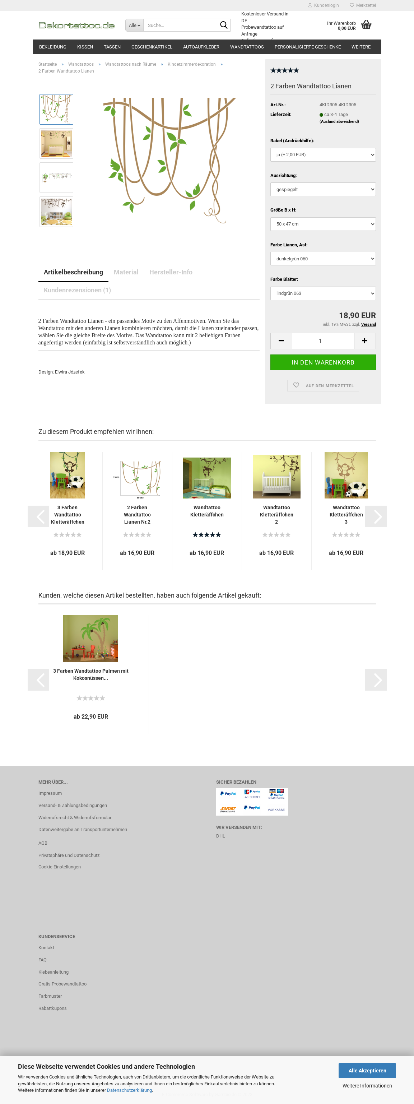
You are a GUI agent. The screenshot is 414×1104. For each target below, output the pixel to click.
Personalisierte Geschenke (308, 47)
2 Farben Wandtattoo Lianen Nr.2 (137, 515)
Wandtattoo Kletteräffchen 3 (346, 515)
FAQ (42, 959)
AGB (42, 843)
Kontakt (46, 947)
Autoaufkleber (201, 47)
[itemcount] (323, 341)
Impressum (50, 793)
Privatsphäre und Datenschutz (68, 855)
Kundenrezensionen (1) (77, 290)
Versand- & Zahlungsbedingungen (72, 805)
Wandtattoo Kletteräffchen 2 (276, 515)
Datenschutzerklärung (129, 1090)
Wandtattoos (247, 47)
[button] (38, 516)
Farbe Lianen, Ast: (289, 244)
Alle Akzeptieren (367, 1070)
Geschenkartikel (151, 47)
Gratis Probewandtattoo (62, 984)
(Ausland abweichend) (339, 121)
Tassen (112, 47)
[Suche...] (134, 25)
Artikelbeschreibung (73, 272)
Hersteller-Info (170, 272)
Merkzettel (363, 5)
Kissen (85, 47)
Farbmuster (50, 996)
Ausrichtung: (283, 175)
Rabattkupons (52, 1008)
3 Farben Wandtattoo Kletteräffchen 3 (67, 515)
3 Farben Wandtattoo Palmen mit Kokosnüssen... (91, 674)
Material (126, 272)
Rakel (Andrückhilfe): (292, 140)
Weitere (361, 47)
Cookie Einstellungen (59, 866)
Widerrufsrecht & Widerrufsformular (74, 817)
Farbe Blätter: (284, 279)
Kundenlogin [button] (323, 5)
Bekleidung (52, 47)
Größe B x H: (283, 210)
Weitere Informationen (367, 1086)
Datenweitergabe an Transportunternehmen (82, 829)
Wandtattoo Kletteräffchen (207, 511)
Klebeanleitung (53, 972)
